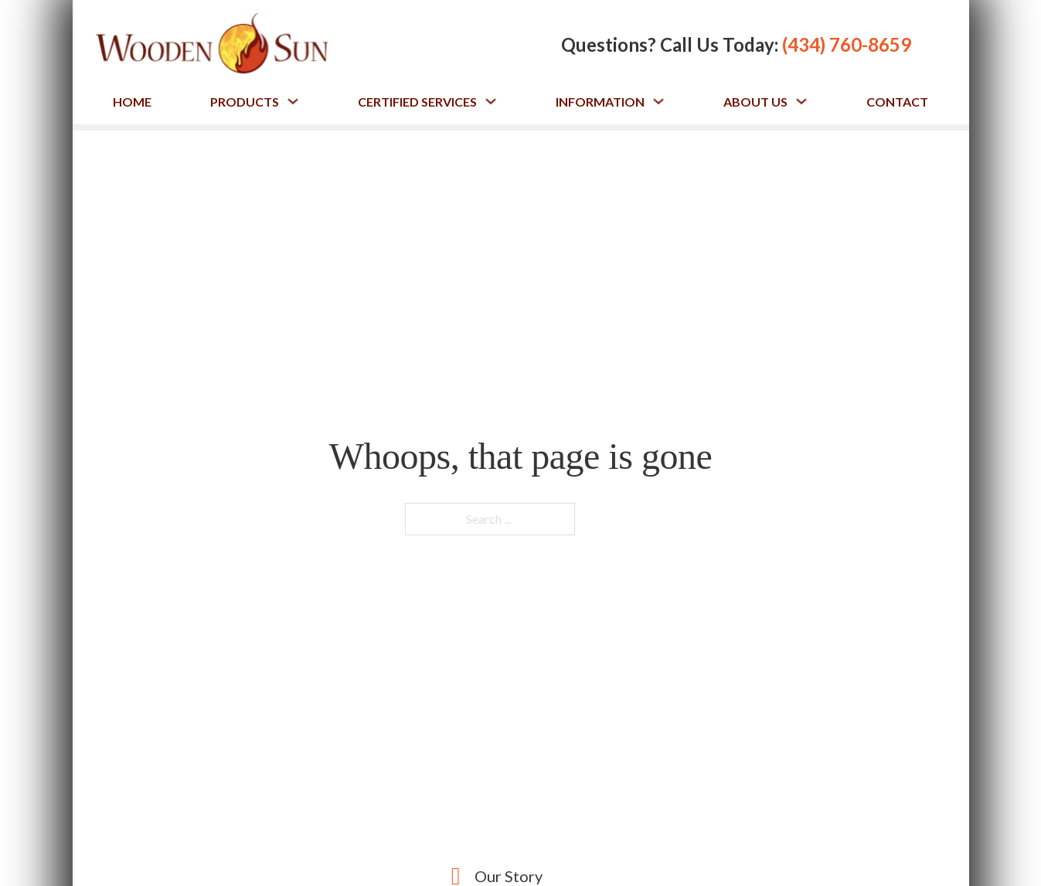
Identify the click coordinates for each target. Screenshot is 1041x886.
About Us (755, 101)
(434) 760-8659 (846, 44)
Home (132, 101)
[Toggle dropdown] (293, 101)
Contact (897, 101)
